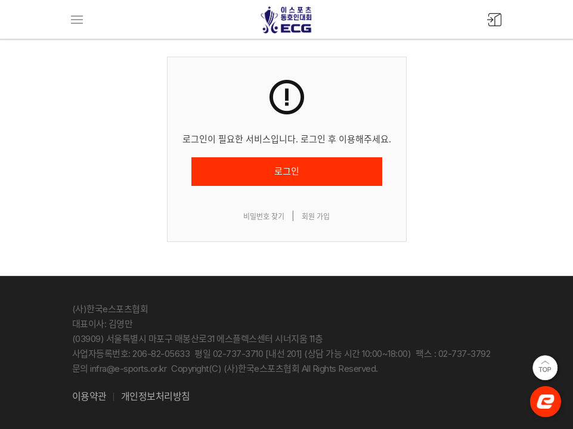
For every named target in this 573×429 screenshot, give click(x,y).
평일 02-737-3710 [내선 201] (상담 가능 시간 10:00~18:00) (302, 353)
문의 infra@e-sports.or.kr (119, 368)
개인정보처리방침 (155, 396)
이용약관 (89, 396)
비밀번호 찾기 (263, 216)
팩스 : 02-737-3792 (453, 353)
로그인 (286, 171)
